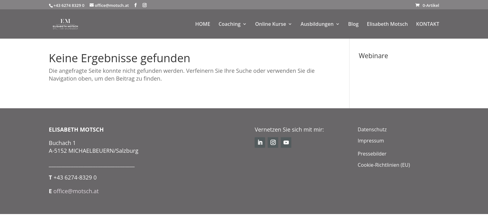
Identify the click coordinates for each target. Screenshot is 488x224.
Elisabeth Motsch (387, 24)
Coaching (229, 24)
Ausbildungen (317, 24)
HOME (202, 24)
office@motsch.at (76, 191)
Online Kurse (270, 24)
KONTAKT (427, 24)
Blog (353, 24)
